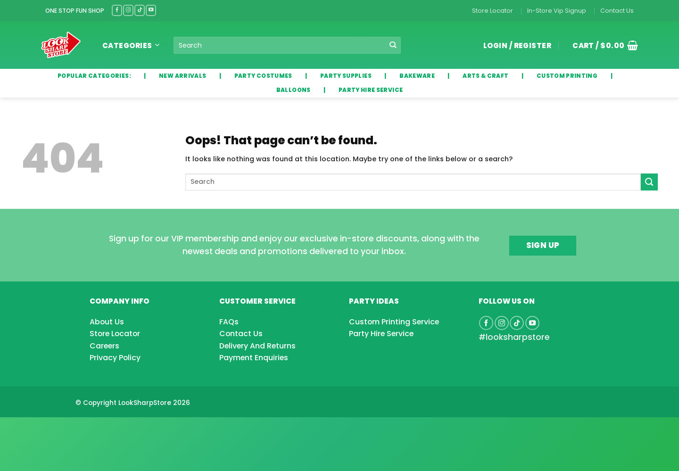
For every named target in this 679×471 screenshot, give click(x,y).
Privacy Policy (115, 357)
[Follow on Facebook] (117, 10)
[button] (601, 45)
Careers (104, 345)
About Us (107, 321)
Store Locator (492, 10)
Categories (130, 45)
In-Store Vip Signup (556, 10)
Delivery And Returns (257, 345)
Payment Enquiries (253, 357)
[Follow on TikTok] (139, 10)
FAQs (229, 321)
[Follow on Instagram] (128, 10)
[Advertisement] (75, 429)
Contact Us (617, 10)
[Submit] (393, 45)
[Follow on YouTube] (151, 10)
